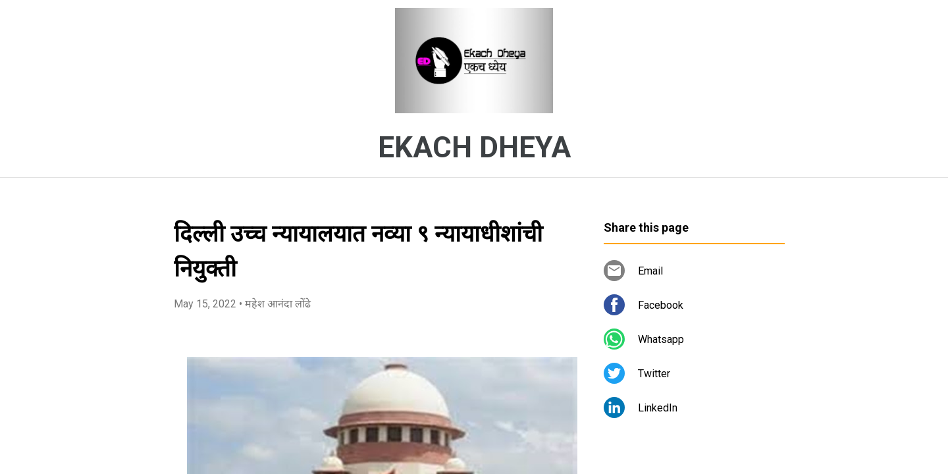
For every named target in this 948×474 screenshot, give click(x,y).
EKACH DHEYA (474, 147)
